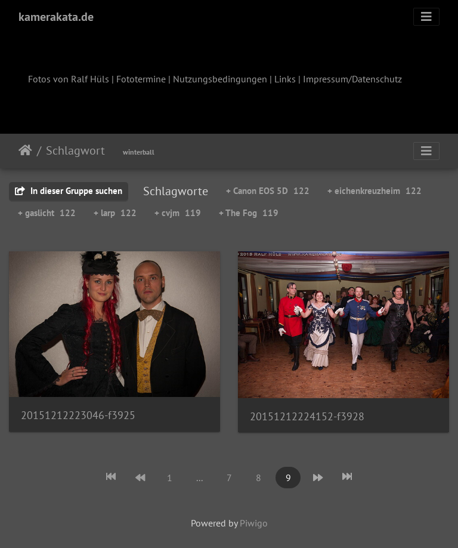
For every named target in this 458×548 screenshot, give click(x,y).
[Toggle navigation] (426, 17)
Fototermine (141, 79)
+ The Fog (248, 212)
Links (285, 79)
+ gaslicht (47, 212)
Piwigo (254, 523)
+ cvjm (177, 212)
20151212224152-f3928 (307, 416)
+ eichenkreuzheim (374, 190)
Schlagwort (75, 150)
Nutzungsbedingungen (220, 79)
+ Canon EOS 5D (268, 190)
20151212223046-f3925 (78, 415)
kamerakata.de (56, 16)
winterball (138, 151)
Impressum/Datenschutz (352, 79)
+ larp (115, 212)
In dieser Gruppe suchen (68, 190)
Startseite (25, 150)
